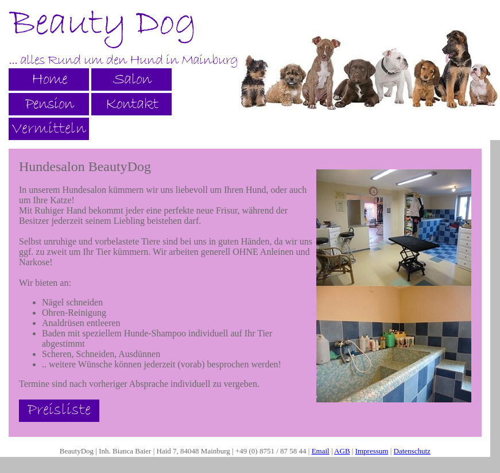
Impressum (372, 451)
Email (321, 451)
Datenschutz (412, 451)
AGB (342, 451)
